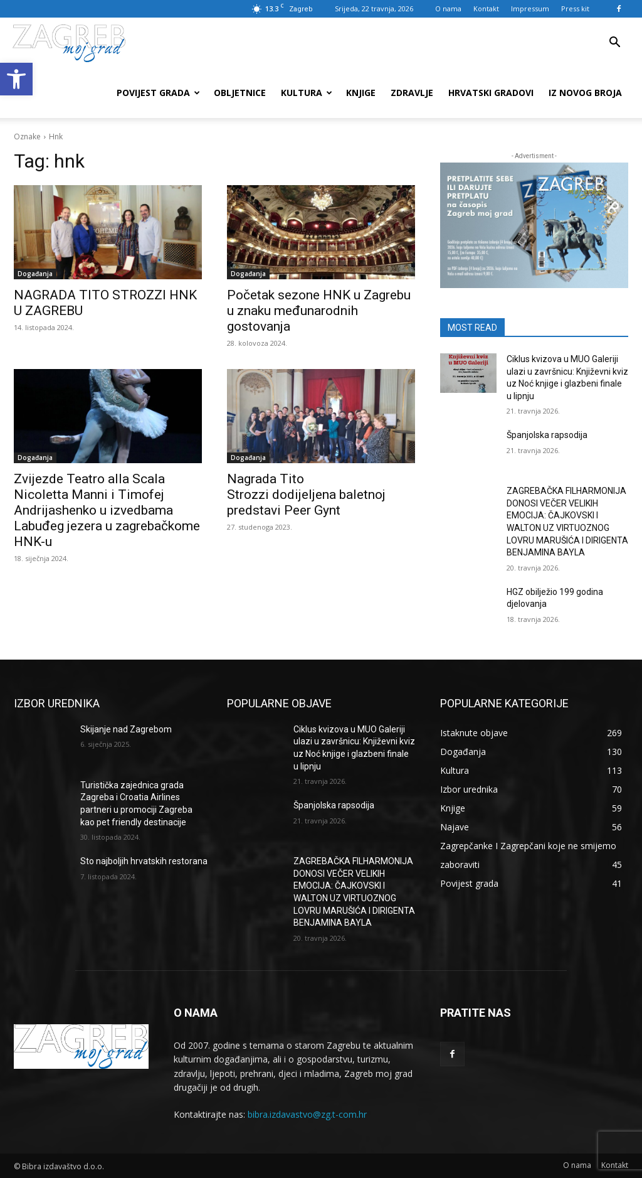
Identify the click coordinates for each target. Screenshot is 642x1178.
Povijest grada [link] (158, 93)
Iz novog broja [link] (585, 93)
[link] (16, 79)
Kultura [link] (306, 93)
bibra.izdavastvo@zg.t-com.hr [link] (307, 1114)
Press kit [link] (575, 8)
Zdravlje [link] (412, 93)
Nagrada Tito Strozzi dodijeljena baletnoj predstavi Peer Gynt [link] (306, 494)
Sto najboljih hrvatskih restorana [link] (144, 861)
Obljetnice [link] (240, 93)
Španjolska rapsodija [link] (547, 435)
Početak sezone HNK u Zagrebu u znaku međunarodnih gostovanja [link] (319, 310)
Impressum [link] (530, 8)
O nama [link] (448, 8)
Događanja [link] (35, 273)
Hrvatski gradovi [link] (491, 93)
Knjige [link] (361, 93)
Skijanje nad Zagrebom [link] (126, 729)
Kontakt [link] (486, 8)
